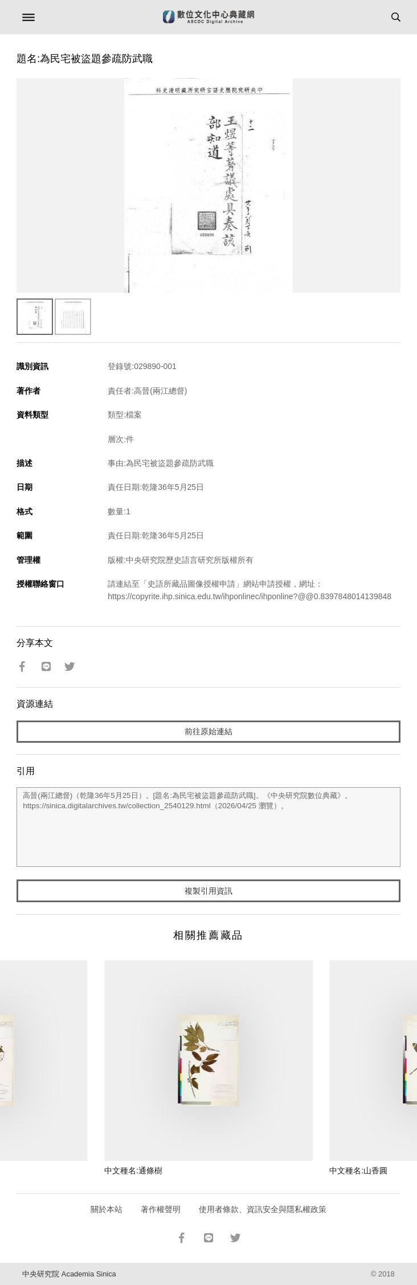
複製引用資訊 (208, 890)
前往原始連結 (208, 731)
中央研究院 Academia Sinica (69, 1274)
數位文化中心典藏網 (208, 17)
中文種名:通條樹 (133, 1170)
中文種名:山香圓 (358, 1170)
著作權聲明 (161, 1209)
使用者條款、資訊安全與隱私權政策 (262, 1209)
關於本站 (106, 1209)
